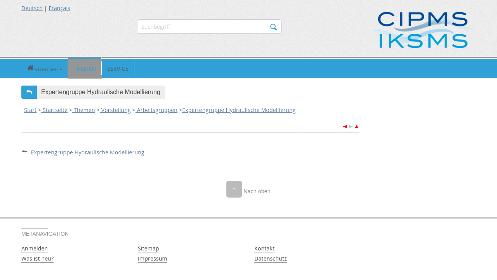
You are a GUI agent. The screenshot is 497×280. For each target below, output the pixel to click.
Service (90, 68)
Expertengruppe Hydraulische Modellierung (238, 109)
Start (30, 109)
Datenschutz (270, 257)
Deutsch (32, 8)
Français (60, 8)
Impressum (152, 257)
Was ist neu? (37, 257)
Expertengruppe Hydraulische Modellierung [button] (100, 91)
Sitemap (148, 247)
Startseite (31, 67)
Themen (57, 68)
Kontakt (264, 247)
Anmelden (34, 247)
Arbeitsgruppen (156, 109)
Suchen (274, 27)
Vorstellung (115, 109)
